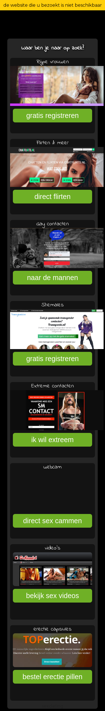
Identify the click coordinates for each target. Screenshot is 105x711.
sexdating (53, 706)
